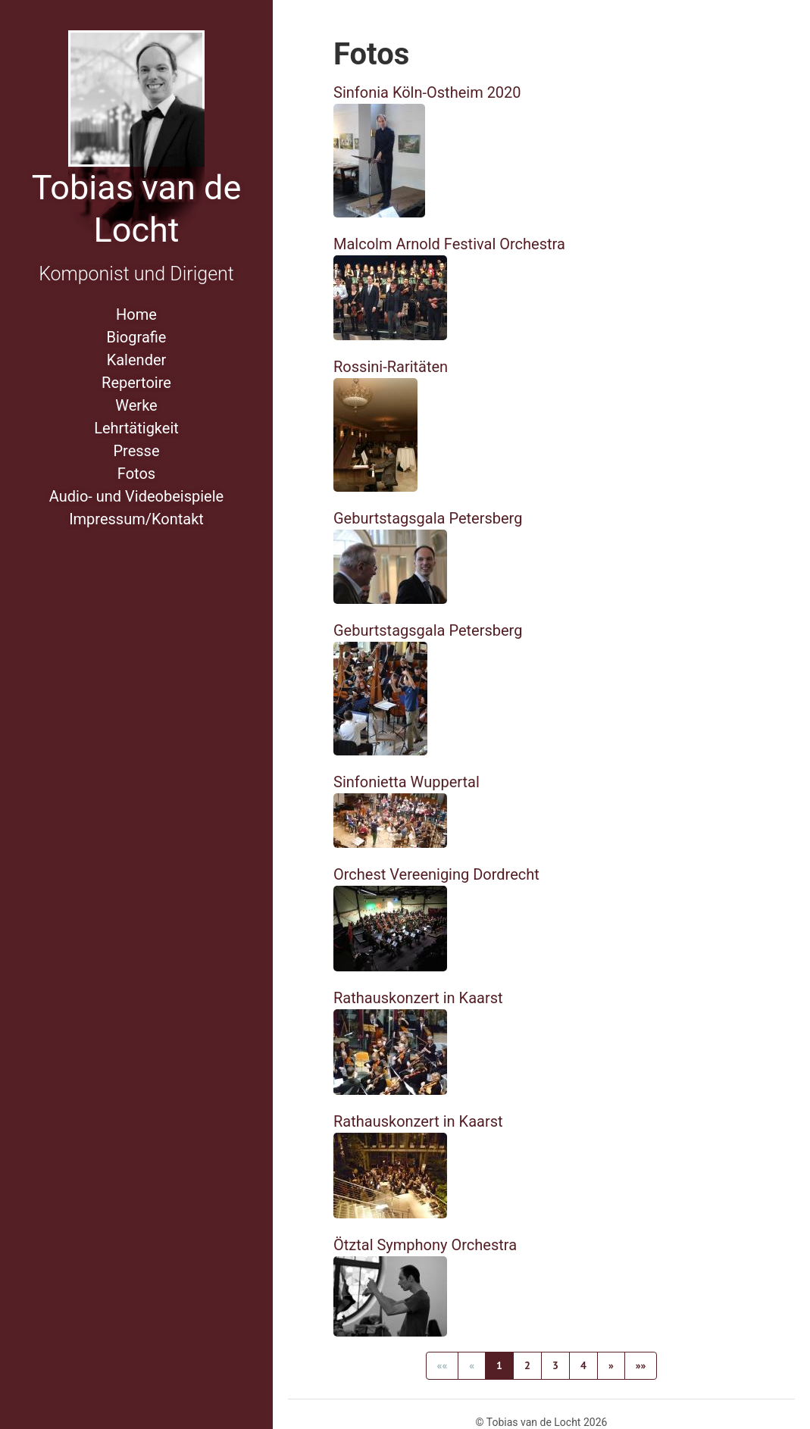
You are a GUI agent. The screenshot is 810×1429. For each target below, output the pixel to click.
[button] (611, 1366)
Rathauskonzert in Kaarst (418, 998)
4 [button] (583, 1365)
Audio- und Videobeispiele (136, 496)
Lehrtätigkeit (136, 428)
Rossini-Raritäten (390, 367)
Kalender (137, 360)
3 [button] (555, 1365)
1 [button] (499, 1365)
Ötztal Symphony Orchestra (425, 1245)
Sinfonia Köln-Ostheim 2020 (427, 92)
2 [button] (527, 1365)
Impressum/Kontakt (136, 519)
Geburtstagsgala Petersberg (427, 518)
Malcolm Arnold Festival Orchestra (449, 244)
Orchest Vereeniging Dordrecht (436, 874)
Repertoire (136, 383)
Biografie (137, 337)
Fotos (136, 473)
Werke (136, 405)
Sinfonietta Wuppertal (406, 782)
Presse (136, 451)
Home (136, 314)
